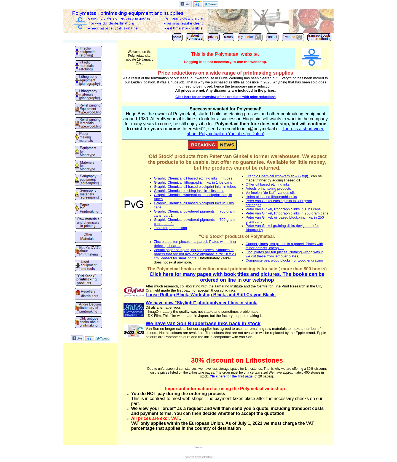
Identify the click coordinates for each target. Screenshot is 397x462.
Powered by (191, 457)
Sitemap (198, 447)
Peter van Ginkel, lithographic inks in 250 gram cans (287, 213)
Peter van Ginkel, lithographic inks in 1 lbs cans (283, 209)
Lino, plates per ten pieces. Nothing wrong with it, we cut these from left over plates (285, 254)
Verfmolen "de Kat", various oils (271, 193)
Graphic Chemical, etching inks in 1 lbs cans (189, 191)
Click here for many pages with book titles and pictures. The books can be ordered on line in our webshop (237, 277)
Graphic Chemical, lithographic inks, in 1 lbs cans (193, 182)
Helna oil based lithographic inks (271, 197)
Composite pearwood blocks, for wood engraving (284, 260)
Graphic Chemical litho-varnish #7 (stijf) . (278, 176)
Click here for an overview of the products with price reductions (225, 97)
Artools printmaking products (268, 188)
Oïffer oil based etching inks (268, 184)
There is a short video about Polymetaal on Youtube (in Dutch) (255, 131)
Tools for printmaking (170, 228)
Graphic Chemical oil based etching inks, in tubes (193, 178)
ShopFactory (205, 457)
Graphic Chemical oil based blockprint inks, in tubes (195, 186)
